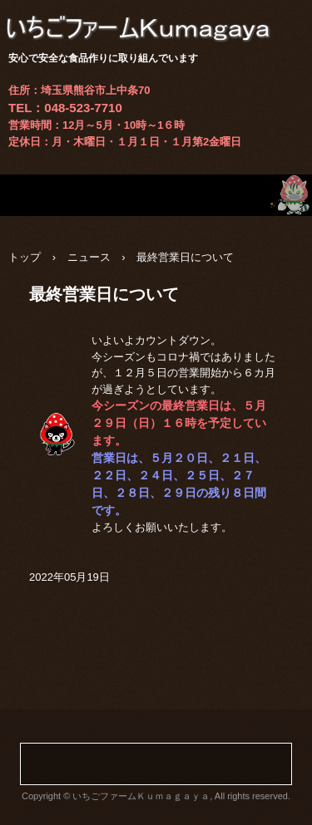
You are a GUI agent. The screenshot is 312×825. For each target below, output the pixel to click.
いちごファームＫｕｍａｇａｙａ (156, 16)
